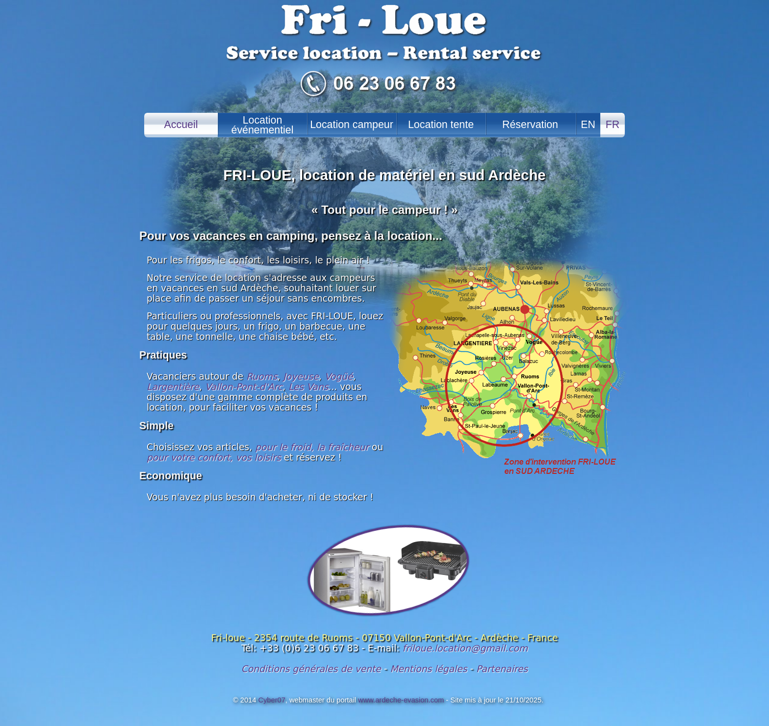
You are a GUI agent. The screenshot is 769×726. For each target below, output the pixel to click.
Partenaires (502, 669)
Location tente (441, 124)
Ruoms (261, 376)
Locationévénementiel (262, 125)
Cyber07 (271, 700)
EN (588, 124)
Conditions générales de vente (311, 669)
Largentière (173, 387)
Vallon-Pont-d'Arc (243, 387)
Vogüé (339, 376)
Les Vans (308, 387)
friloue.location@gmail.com (465, 648)
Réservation (530, 124)
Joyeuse (300, 376)
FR (612, 124)
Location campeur (351, 124)
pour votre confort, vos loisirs (214, 457)
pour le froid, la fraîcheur (312, 447)
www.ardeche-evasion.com (401, 700)
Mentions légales (428, 669)
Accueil (181, 124)
